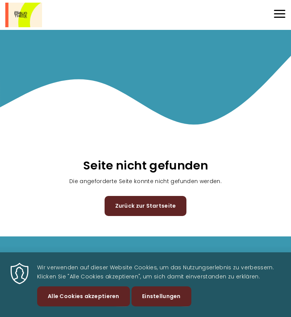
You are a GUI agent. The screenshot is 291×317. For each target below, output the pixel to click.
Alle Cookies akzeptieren (83, 301)
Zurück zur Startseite (145, 206)
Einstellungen (161, 301)
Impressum (272, 256)
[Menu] (279, 15)
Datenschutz (234, 256)
